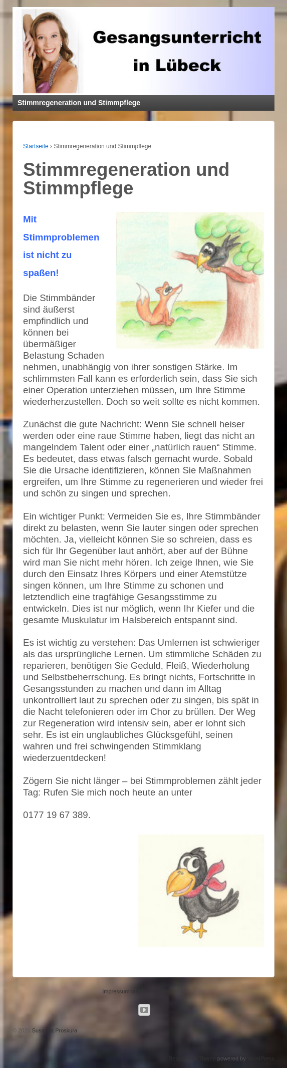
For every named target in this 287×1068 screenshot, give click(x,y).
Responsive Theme (192, 1058)
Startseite (36, 146)
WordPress (260, 1058)
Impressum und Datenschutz (137, 991)
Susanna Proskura (54, 1030)
